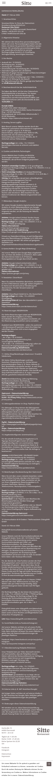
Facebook (5, 748)
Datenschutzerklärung (26, 775)
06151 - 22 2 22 (7, 733)
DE (46, 3)
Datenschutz (6, 754)
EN (50, 3)
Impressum (6, 756)
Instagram (5, 750)
